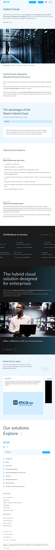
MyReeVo (32, 2)
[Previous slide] (43, 368)
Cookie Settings (6, 548)
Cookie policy (13, 540)
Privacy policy (6, 540)
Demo (40, 2)
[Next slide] (47, 368)
